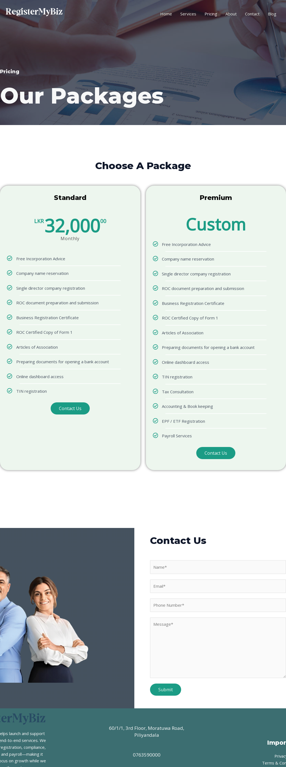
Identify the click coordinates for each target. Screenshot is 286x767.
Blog (272, 14)
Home (166, 14)
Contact (252, 14)
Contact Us (70, 408)
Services (188, 14)
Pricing (211, 14)
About (231, 14)
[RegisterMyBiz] (34, 13)
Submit (165, 690)
